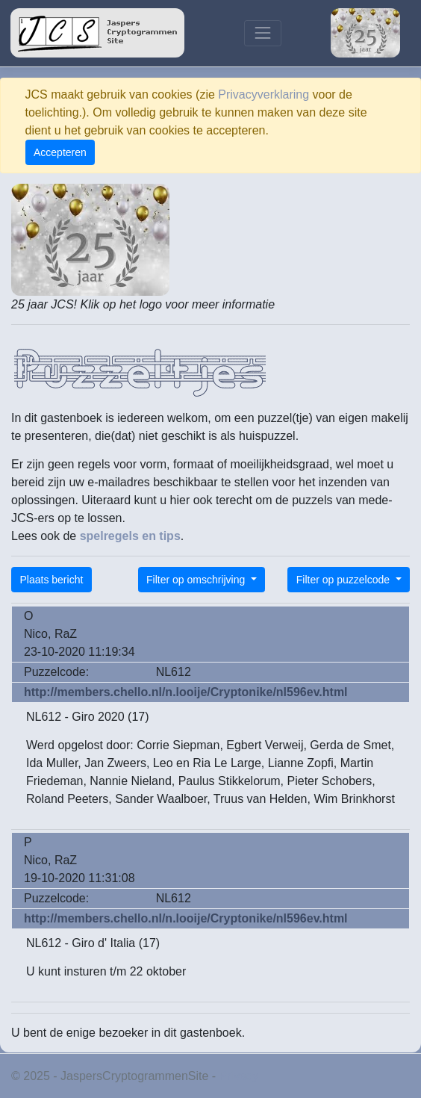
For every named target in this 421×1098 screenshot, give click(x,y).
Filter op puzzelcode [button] (344, 580)
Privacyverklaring (263, 94)
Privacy (238, 1076)
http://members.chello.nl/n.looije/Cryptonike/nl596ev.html (186, 692)
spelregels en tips (130, 536)
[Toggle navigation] (262, 33)
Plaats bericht (52, 580)
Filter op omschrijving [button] (197, 580)
